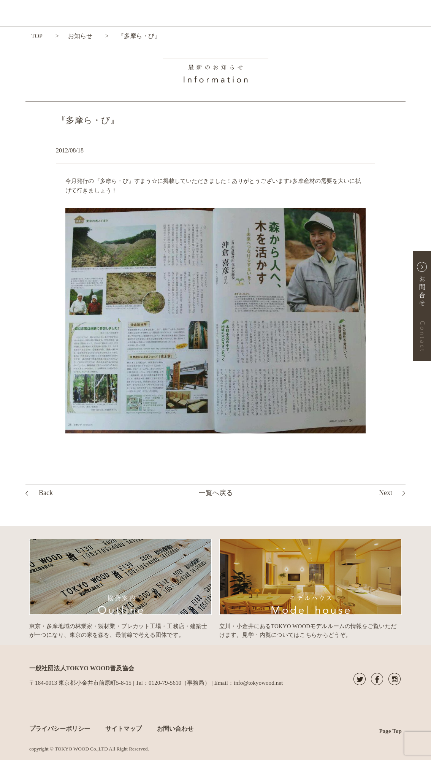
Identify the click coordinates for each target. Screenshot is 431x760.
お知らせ (80, 36)
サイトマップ (123, 728)
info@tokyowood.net (258, 683)
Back (46, 493)
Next (385, 493)
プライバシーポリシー (59, 728)
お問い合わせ (175, 728)
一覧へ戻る (216, 493)
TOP (37, 36)
